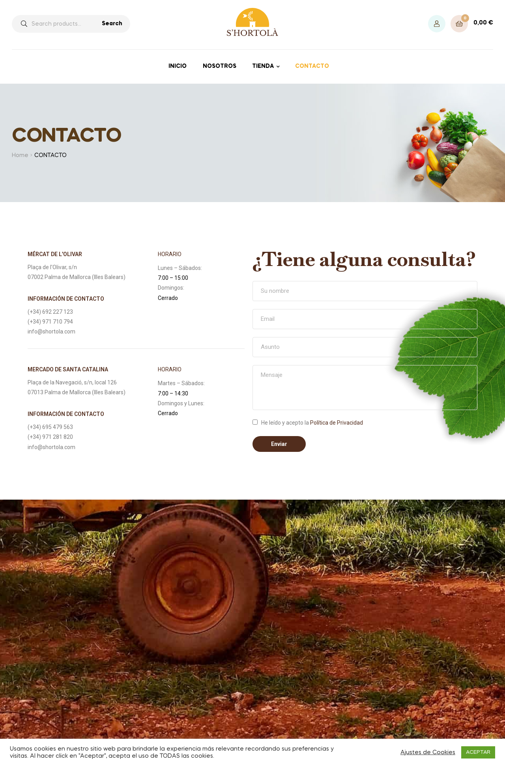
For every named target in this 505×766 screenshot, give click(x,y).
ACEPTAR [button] (478, 752)
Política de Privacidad (336, 423)
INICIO (177, 66)
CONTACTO (312, 66)
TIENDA (263, 66)
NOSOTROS (219, 66)
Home (20, 155)
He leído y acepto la (312, 423)
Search (112, 23)
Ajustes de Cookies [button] (427, 752)
